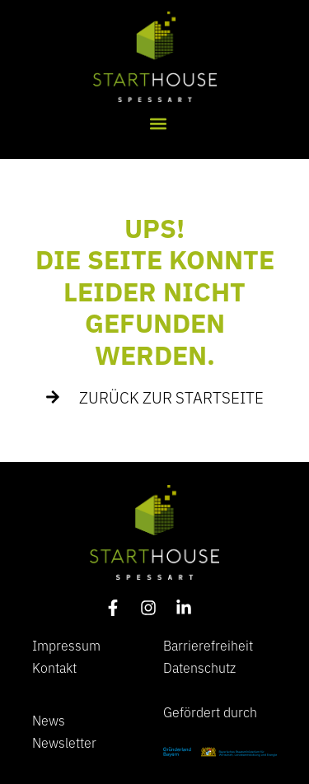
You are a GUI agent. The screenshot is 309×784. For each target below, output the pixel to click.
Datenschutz (199, 667)
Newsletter (64, 742)
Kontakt (54, 667)
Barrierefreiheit (208, 645)
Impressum (66, 645)
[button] (157, 124)
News (48, 720)
